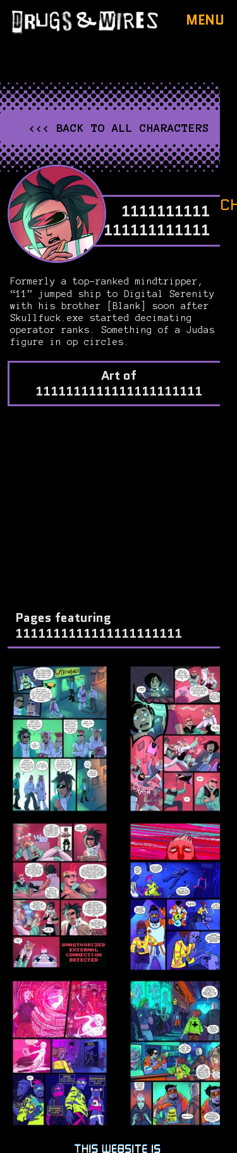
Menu (205, 20)
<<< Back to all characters (118, 128)
